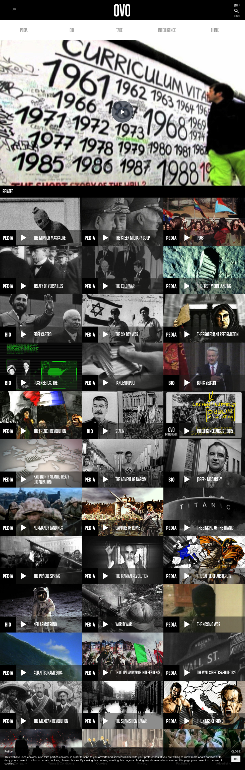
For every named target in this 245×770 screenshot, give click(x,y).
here (77, 760)
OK (236, 759)
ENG (236, 5)
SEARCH (237, 16)
